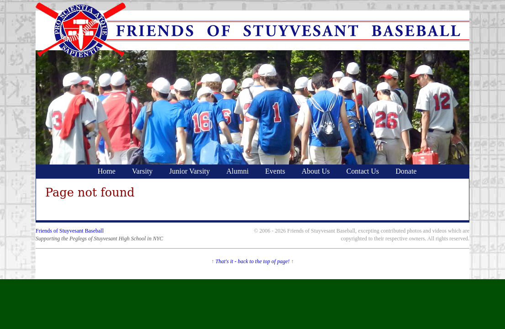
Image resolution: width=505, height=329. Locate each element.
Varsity (142, 171)
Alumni (237, 171)
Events (275, 171)
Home (107, 171)
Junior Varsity (189, 171)
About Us (316, 171)
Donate (405, 171)
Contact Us (363, 171)
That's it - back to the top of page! (253, 261)
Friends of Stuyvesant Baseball (70, 231)
